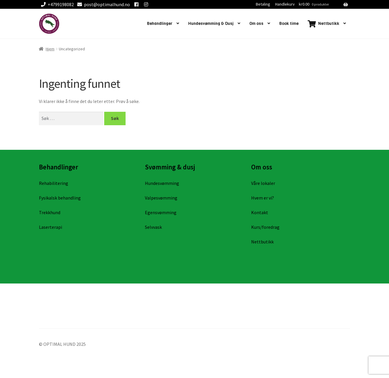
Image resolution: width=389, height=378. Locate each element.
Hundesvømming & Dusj (211, 23)
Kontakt (259, 212)
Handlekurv (285, 4)
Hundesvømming (162, 183)
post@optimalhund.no (102, 4)
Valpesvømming (161, 198)
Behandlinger (159, 23)
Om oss (256, 23)
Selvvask (153, 227)
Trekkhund (49, 212)
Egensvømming (160, 212)
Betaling (263, 4)
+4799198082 (56, 4)
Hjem (50, 48)
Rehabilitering (53, 183)
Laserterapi (50, 227)
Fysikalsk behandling (60, 198)
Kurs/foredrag (265, 227)
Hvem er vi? (262, 198)
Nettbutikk (262, 242)
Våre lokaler (263, 183)
